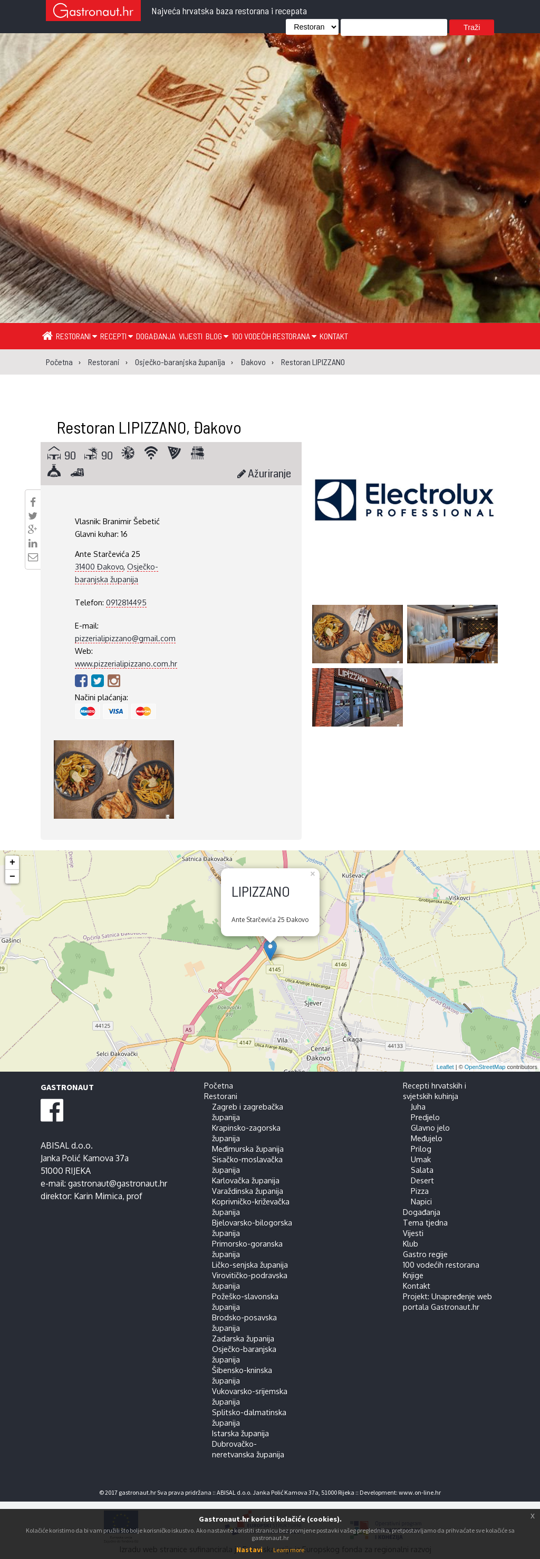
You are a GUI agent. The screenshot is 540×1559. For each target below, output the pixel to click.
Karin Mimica (98, 1196)
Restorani (76, 336)
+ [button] (12, 862)
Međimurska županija (248, 1148)
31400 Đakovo (99, 566)
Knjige (413, 1275)
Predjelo (425, 1117)
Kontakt (334, 336)
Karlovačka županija (245, 1180)
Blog (217, 336)
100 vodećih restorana (274, 336)
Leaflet (445, 1067)
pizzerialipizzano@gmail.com (125, 638)
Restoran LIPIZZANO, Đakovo (149, 427)
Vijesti (190, 336)
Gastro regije (425, 1254)
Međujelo (426, 1138)
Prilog (421, 1148)
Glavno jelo (430, 1127)
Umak (421, 1159)
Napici (421, 1201)
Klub (410, 1243)
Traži (472, 27)
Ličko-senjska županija (250, 1264)
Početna (218, 1085)
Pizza (420, 1190)
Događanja (156, 336)
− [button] (12, 876)
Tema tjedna (425, 1222)
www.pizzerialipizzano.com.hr (126, 663)
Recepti (116, 336)
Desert (422, 1180)
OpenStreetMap (485, 1067)
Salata (422, 1169)
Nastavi (249, 1549)
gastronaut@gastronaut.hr (117, 1183)
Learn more (288, 1550)
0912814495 (126, 602)
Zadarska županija (243, 1338)
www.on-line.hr (420, 1492)
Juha (418, 1106)
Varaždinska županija (247, 1190)
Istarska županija (240, 1433)
